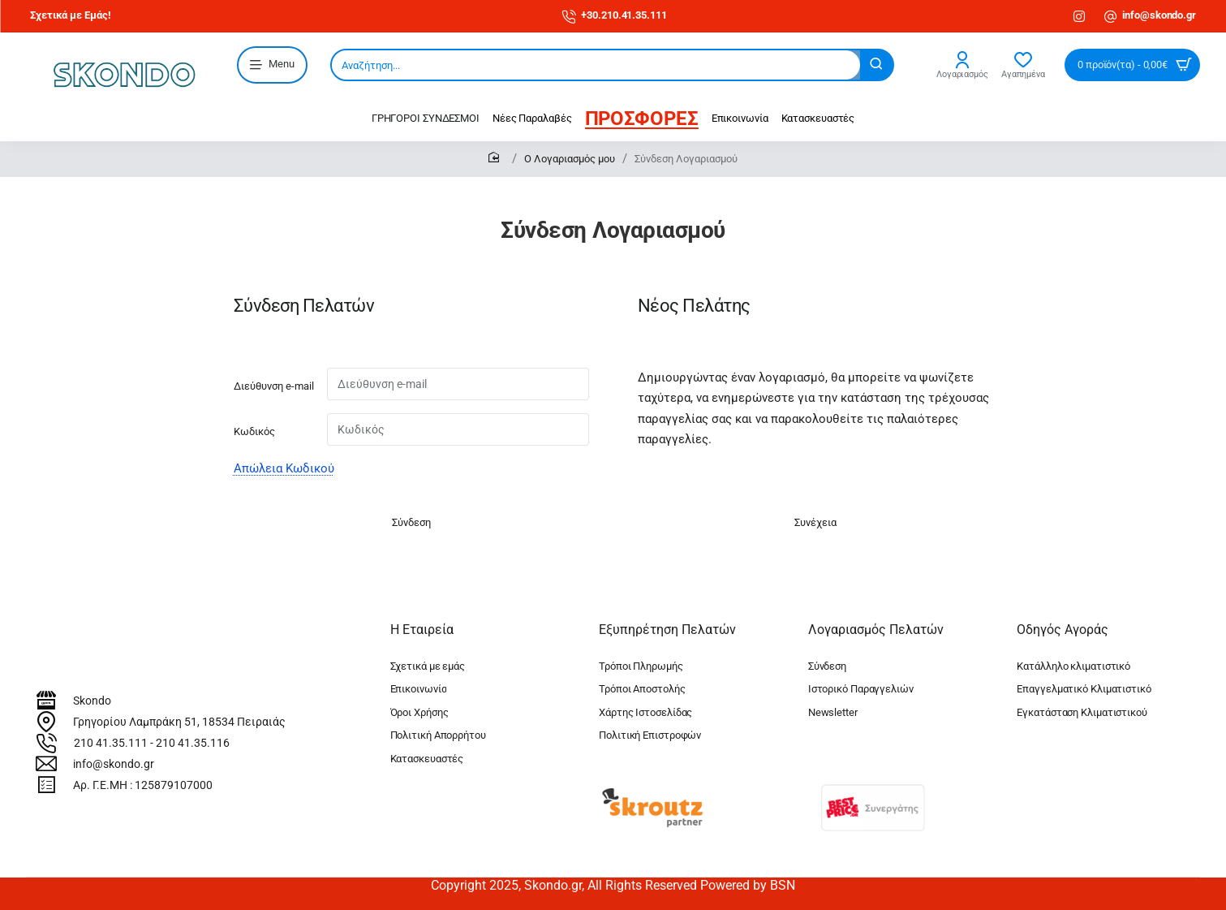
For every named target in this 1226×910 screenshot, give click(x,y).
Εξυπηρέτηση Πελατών (667, 629)
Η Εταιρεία (422, 629)
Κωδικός (254, 431)
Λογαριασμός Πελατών (876, 629)
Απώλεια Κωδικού (284, 468)
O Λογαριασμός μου (569, 159)
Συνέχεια (815, 522)
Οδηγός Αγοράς (1062, 629)
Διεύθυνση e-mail (274, 386)
